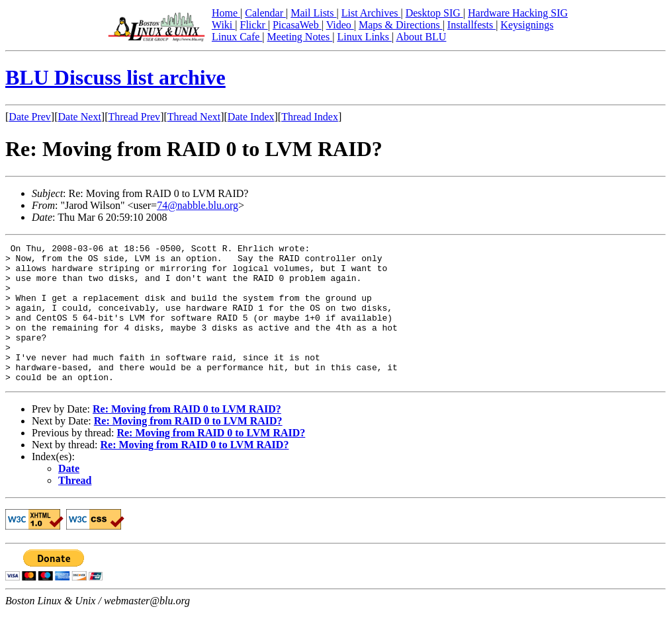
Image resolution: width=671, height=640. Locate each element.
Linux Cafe (237, 36)
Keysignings (526, 24)
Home (226, 13)
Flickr (253, 24)
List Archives (371, 13)
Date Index (251, 116)
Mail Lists (313, 13)
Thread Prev (134, 116)
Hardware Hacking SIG (518, 13)
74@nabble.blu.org (197, 205)
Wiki (223, 24)
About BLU (421, 36)
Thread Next (193, 116)
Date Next (79, 116)
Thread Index (309, 116)
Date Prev (30, 116)
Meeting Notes (300, 36)
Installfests (471, 24)
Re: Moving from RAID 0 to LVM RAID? (187, 436)
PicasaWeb (297, 24)
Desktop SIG (434, 13)
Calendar (265, 13)
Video (340, 24)
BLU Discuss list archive (115, 77)
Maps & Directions (401, 24)
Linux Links (364, 36)
